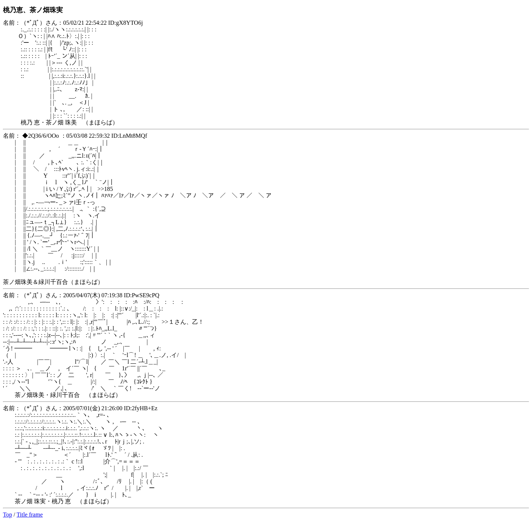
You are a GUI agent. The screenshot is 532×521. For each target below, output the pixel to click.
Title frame (30, 514)
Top (7, 514)
